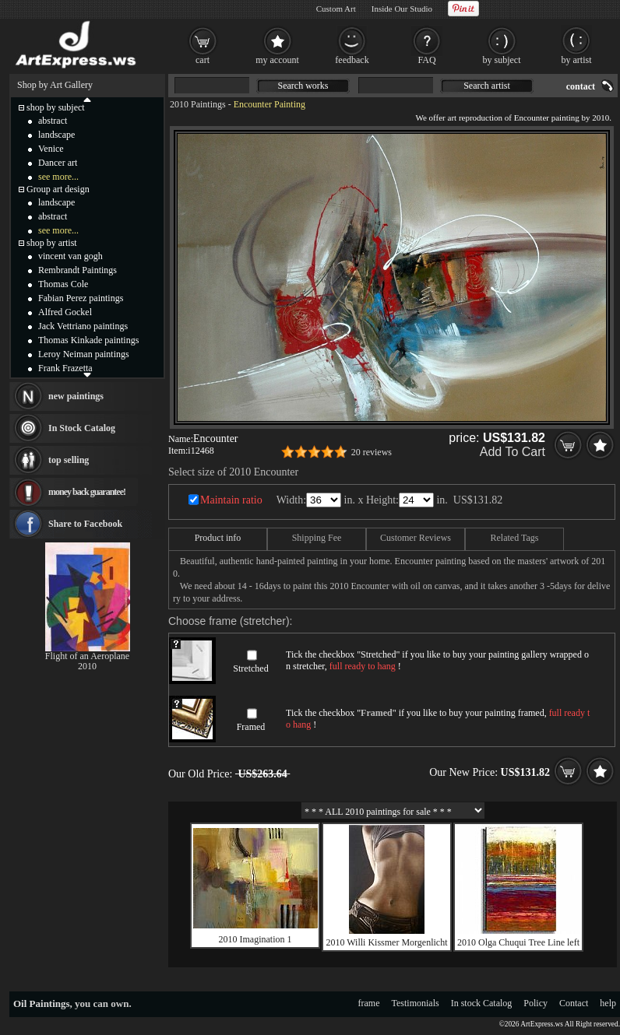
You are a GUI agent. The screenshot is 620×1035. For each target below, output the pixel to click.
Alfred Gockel (65, 312)
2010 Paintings (198, 104)
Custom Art (336, 8)
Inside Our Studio (402, 8)
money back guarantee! (86, 491)
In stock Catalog (482, 1003)
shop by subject (55, 107)
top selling (68, 459)
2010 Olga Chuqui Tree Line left (518, 942)
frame (369, 1003)
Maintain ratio (231, 500)
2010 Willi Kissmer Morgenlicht (386, 942)
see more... (58, 176)
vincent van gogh (70, 256)
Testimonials (415, 1003)
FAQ (426, 59)
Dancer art (57, 162)
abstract (52, 120)
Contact (573, 1003)
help (608, 1003)
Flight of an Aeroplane (87, 656)
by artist (577, 59)
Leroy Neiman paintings (83, 354)
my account (277, 59)
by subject (502, 59)
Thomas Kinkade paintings (88, 340)
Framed (251, 726)
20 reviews (371, 452)
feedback (351, 59)
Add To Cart (512, 451)
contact (580, 86)
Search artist (486, 85)
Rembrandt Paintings (77, 270)
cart (203, 59)
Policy (535, 1003)
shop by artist (51, 242)
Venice (51, 148)
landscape (56, 134)
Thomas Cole (63, 284)
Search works (303, 85)
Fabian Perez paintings (80, 298)
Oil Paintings (41, 1003)
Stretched (250, 668)
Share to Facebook (85, 523)
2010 (87, 666)
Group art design (58, 189)
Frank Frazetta (65, 368)
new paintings (76, 396)
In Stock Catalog (81, 428)
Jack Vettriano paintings (83, 326)
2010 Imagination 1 (255, 939)
